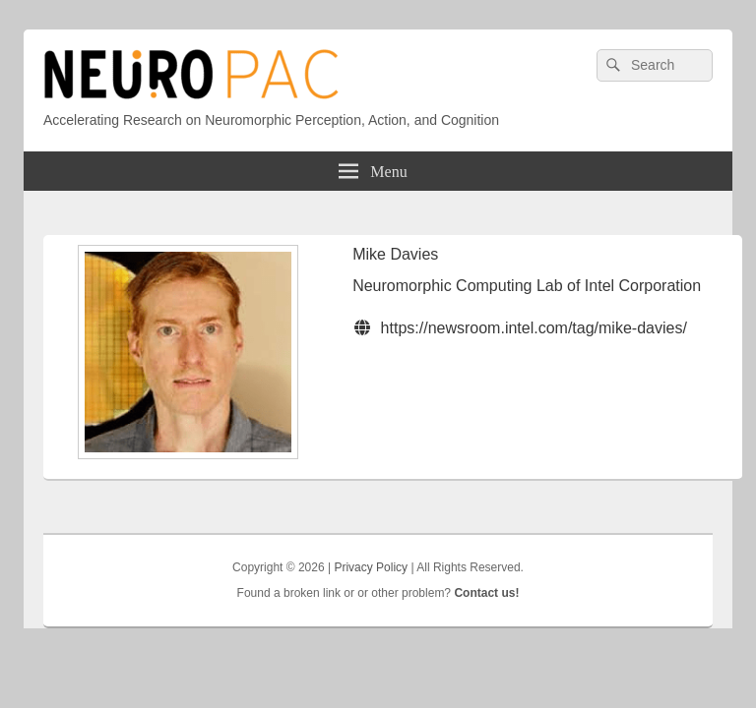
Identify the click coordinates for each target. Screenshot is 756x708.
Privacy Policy (371, 567)
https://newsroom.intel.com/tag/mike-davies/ (534, 328)
